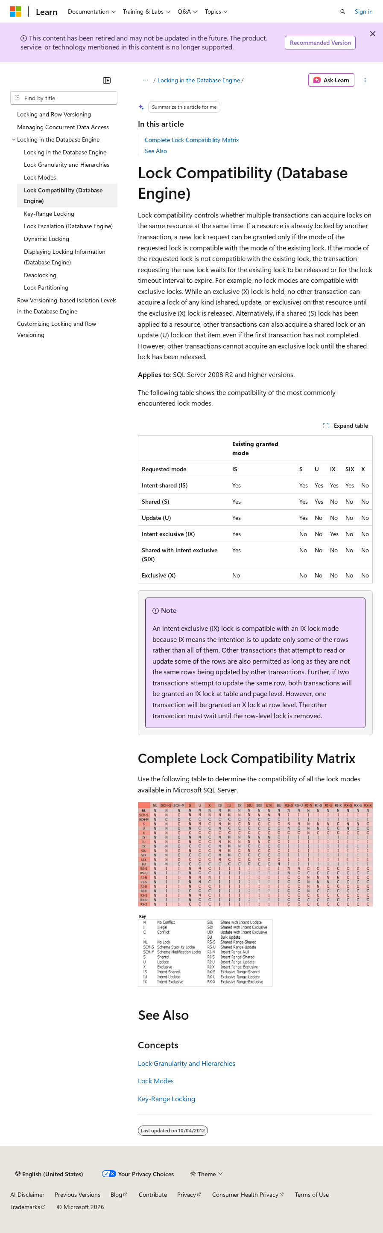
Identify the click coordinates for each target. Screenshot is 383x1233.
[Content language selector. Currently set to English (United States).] (49, 1174)
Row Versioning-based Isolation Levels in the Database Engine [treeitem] (67, 305)
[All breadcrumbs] (145, 80)
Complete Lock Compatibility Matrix (192, 140)
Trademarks (25, 1207)
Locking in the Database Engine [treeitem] (65, 152)
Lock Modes (156, 1080)
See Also (156, 151)
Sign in (364, 11)
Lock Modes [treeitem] (40, 177)
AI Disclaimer (27, 1194)
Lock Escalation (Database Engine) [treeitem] (68, 226)
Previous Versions (77, 1194)
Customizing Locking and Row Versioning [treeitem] (56, 329)
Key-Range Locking (166, 1098)
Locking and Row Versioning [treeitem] (54, 114)
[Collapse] (106, 80)
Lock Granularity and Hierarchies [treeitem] (66, 164)
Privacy (186, 1194)
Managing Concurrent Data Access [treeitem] (63, 127)
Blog (116, 1194)
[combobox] (63, 98)
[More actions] (365, 80)
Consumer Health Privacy (245, 1194)
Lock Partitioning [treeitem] (46, 287)
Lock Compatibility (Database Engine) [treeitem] (63, 195)
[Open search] (342, 11)
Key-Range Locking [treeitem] (49, 213)
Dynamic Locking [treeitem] (46, 239)
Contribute (153, 1194)
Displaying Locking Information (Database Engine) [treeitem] (64, 257)
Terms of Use (312, 1194)
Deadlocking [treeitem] (40, 275)
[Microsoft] (15, 11)
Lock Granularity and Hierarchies (186, 1063)
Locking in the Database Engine (199, 80)
